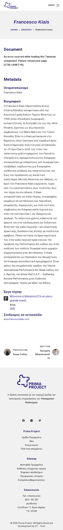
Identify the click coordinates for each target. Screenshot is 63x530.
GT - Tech (40, 526)
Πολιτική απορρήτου (31, 448)
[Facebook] (23, 421)
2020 (12, 308)
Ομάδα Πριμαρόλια (31, 437)
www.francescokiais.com (16, 319)
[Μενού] (53, 5)
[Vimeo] (40, 421)
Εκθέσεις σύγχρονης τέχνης (31, 468)
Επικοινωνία (31, 445)
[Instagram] (32, 421)
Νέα (32, 441)
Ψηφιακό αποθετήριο (31, 472)
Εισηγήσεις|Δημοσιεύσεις (31, 480)
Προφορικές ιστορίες (31, 476)
